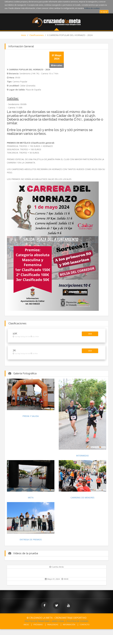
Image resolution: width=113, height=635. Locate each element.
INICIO (26, 624)
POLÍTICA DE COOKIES (77, 621)
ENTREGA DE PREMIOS (31, 539)
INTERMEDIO (82, 455)
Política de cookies (92, 8)
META (30, 497)
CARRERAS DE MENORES (82, 497)
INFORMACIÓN (69, 624)
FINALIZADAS (52, 624)
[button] (90, 333)
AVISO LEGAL (58, 621)
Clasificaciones (36, 35)
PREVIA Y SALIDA (31, 416)
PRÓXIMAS (38, 624)
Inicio (23, 35)
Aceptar (104, 11)
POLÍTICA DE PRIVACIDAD (37, 621)
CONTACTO (84, 624)
